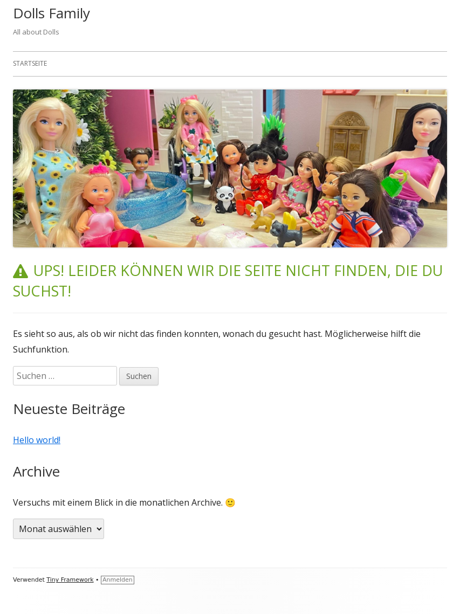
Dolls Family (51, 13)
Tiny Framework (69, 579)
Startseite (30, 63)
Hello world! (36, 440)
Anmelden (117, 579)
